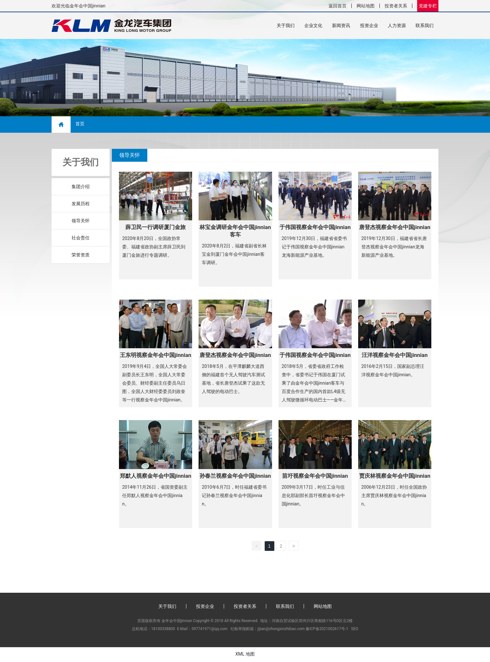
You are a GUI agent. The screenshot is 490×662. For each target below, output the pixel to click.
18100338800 (163, 629)
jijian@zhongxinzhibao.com (281, 629)
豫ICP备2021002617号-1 (327, 629)
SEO (354, 629)
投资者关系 (396, 5)
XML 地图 (245, 654)
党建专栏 (428, 5)
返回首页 (337, 5)
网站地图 (366, 5)
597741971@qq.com (209, 629)
